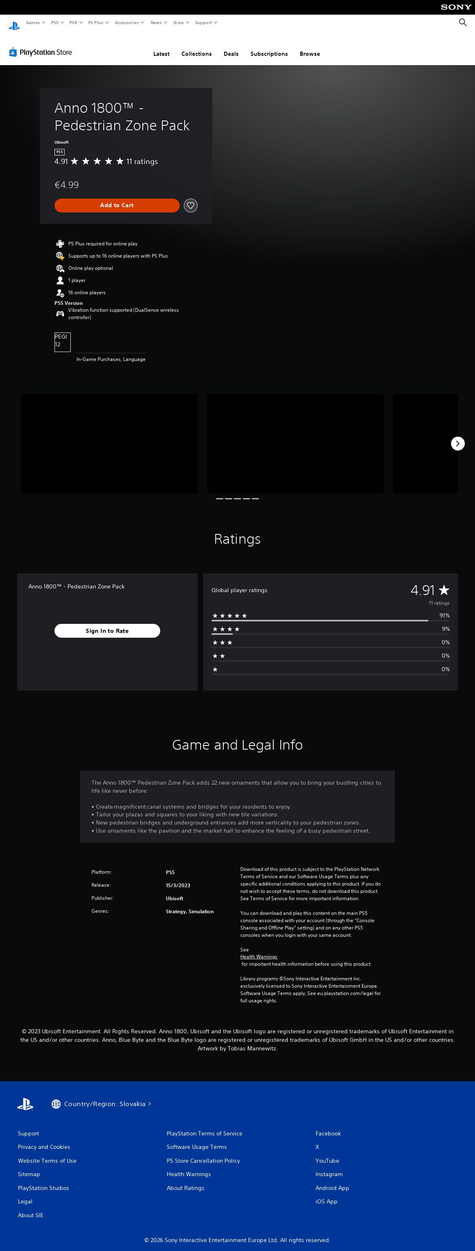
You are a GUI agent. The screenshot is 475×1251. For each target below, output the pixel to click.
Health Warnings (258, 949)
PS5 (55, 22)
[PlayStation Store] (42, 44)
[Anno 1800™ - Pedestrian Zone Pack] (109, 436)
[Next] (458, 436)
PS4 (73, 22)
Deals (231, 46)
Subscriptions (269, 46)
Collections (196, 46)
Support (203, 22)
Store (178, 22)
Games (32, 22)
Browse (310, 46)
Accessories (126, 22)
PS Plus (96, 22)
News (156, 22)
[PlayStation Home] (14, 23)
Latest (161, 46)
